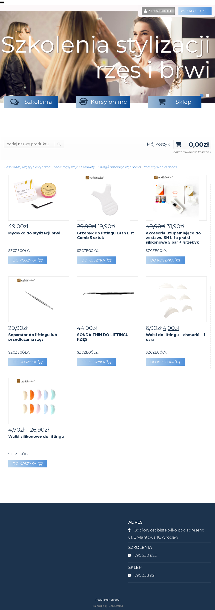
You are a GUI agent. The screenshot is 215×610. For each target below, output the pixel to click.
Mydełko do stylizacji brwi (34, 233)
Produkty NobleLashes (160, 167)
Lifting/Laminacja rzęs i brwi (119, 167)
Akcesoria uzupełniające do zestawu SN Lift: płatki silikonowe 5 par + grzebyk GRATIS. (173, 240)
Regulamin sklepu (107, 599)
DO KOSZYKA (28, 260)
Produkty (88, 167)
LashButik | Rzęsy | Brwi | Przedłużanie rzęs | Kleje (41, 167)
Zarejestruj (116, 605)
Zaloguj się (195, 11)
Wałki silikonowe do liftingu (36, 436)
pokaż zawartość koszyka (192, 152)
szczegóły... (19, 251)
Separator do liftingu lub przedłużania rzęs (32, 337)
